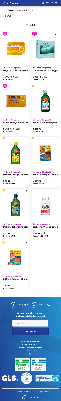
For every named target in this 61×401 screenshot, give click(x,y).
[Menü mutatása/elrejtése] (57, 3)
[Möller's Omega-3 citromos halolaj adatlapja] (15, 161)
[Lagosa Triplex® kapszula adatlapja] (15, 57)
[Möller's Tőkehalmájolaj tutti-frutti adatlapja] (15, 213)
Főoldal (18, 10)
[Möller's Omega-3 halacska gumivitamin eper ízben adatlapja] (15, 266)
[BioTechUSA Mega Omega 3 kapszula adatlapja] (45, 213)
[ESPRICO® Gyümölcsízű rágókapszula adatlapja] (15, 109)
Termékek (27, 10)
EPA (35, 10)
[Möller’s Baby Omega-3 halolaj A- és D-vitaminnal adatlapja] (45, 109)
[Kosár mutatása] (52, 3)
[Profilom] (43, 3)
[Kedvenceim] (47, 3)
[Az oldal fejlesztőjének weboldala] (30, 397)
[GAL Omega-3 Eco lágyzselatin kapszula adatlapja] (45, 57)
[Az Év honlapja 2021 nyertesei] (26, 377)
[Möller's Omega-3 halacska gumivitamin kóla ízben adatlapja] (45, 161)
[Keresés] (38, 3)
